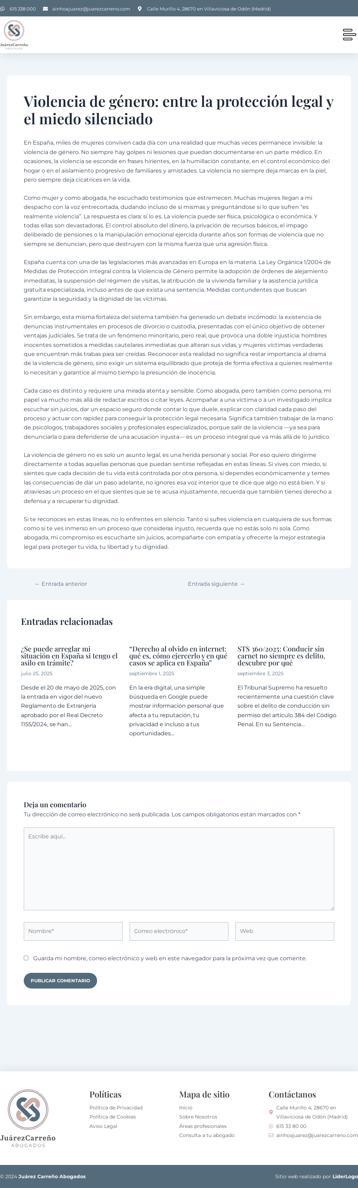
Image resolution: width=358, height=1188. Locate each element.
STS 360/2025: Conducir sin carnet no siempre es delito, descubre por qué (281, 655)
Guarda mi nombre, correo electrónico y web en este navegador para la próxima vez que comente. (170, 958)
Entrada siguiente (216, 584)
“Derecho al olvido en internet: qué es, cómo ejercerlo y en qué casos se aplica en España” (178, 655)
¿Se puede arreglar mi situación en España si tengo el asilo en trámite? (69, 655)
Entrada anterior (61, 584)
